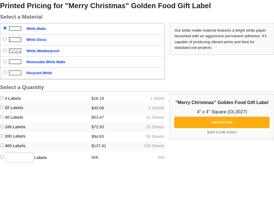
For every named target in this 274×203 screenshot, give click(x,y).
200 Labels (13, 136)
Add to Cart (222, 122)
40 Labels (11, 117)
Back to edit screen (222, 132)
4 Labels (10, 98)
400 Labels (13, 146)
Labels (23, 157)
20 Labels (11, 107)
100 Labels (13, 127)
